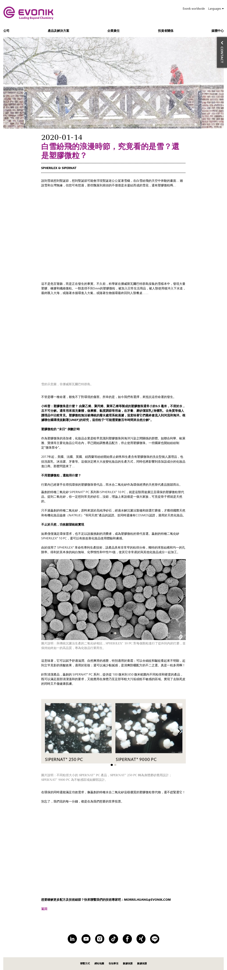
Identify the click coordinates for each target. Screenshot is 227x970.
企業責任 (113, 30)
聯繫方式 (85, 963)
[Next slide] (179, 599)
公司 (6, 30)
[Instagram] (99, 938)
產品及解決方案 (58, 30)
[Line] (154, 938)
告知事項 (113, 963)
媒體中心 (217, 30)
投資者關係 (165, 30)
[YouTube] (86, 938)
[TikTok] (113, 938)
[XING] (141, 938)
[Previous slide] (47, 599)
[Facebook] (127, 938)
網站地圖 (99, 963)
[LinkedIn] (72, 938)
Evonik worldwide (194, 8)
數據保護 (128, 963)
